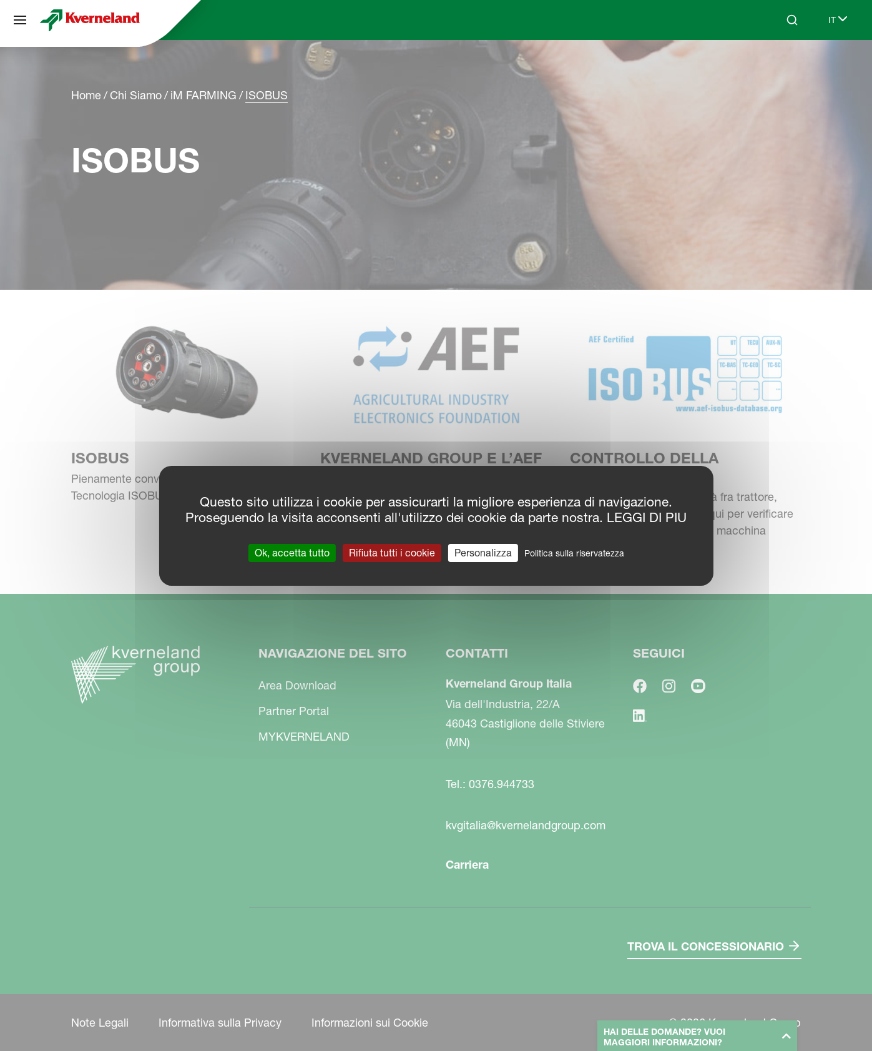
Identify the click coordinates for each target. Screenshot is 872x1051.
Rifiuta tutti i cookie (392, 552)
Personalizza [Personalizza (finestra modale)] (483, 552)
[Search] (792, 20)
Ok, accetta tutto (292, 552)
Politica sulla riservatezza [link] (574, 552)
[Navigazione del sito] (20, 20)
